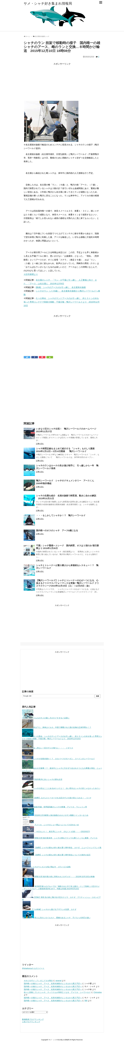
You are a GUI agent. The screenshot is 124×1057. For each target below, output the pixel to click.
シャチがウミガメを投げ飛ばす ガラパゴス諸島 (46, 867)
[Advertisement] (62, 81)
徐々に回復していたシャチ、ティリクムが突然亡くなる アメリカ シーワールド (57, 992)
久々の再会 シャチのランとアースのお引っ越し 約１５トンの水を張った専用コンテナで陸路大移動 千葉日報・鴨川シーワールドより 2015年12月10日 (62, 302)
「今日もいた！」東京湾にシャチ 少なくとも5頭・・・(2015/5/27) (56, 832)
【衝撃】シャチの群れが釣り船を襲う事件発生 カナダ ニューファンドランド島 (62, 848)
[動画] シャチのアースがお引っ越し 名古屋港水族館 (61, 287)
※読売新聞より (31, 274)
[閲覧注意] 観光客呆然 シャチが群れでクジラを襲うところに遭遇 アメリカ (60, 838)
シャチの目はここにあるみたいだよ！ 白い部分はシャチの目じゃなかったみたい (61, 788)
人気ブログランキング (31, 1022)
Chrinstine (97, 992)
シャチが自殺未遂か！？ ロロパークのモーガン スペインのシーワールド (58, 759)
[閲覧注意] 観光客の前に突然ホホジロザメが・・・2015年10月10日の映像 (59, 877)
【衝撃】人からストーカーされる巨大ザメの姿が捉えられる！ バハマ (56, 798)
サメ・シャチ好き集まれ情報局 (48, 3)
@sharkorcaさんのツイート (33, 968)
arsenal (58, 981)
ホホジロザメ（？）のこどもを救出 (38, 981)
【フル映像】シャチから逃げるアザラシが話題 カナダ (49, 909)
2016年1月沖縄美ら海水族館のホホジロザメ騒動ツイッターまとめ (55, 815)
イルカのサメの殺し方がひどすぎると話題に (46, 718)
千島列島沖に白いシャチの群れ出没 (42, 779)
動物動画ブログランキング (33, 1019)
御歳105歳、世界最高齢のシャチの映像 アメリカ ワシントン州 (54, 807)
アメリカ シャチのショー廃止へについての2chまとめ (51, 825)
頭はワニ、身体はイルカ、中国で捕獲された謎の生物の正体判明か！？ (56, 727)
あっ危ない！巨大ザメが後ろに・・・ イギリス (47, 748)
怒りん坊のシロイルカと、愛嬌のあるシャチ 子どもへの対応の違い (57, 918)
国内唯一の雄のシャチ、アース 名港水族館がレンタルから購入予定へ (53, 983)
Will (85, 1001)
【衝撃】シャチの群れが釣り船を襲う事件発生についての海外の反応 (57, 855)
